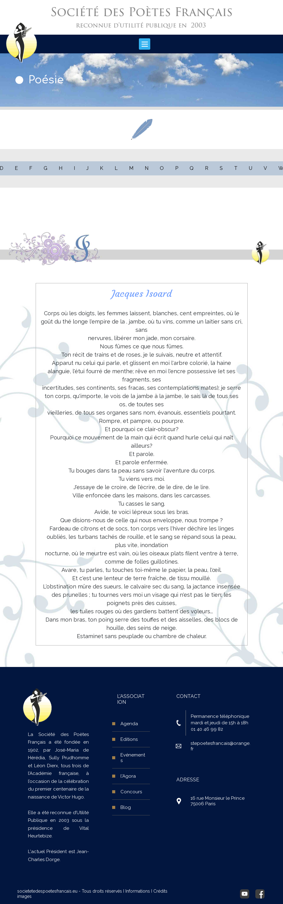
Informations (137, 891)
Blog (125, 807)
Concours (131, 792)
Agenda (129, 723)
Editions (129, 739)
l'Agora (128, 776)
